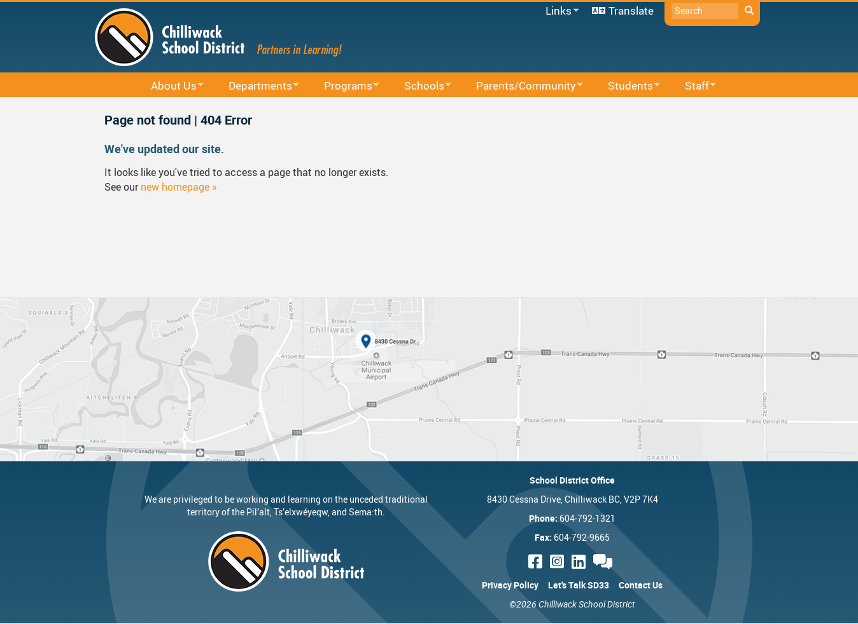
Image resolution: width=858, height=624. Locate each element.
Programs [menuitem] (343, 86)
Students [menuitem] (625, 86)
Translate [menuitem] (631, 10)
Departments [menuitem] (255, 86)
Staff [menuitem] (692, 86)
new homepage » (179, 187)
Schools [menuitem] (419, 86)
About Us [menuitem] (169, 86)
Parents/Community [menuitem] (521, 86)
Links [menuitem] (560, 11)
